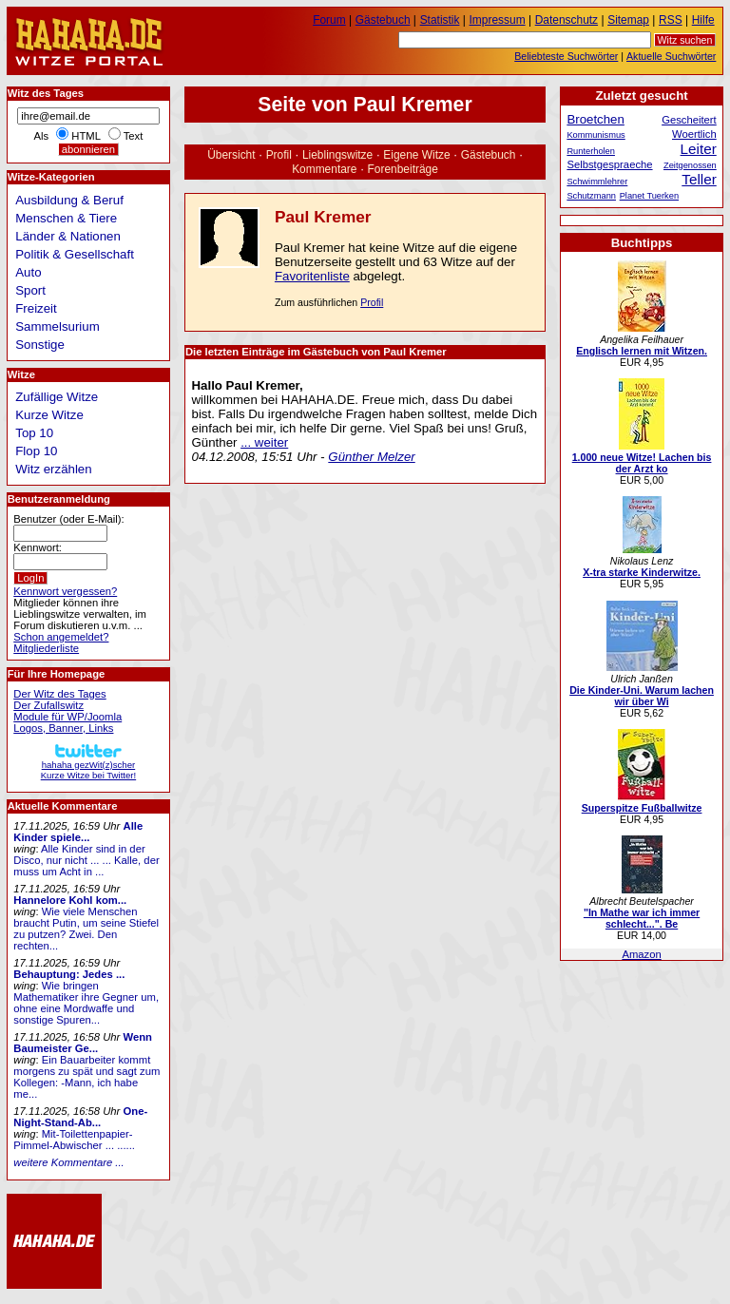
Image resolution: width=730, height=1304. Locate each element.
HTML (85, 136)
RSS (670, 20)
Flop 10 (36, 451)
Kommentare (324, 169)
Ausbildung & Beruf (69, 200)
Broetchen (595, 119)
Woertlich (694, 134)
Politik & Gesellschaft (74, 254)
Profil (279, 155)
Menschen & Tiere (66, 218)
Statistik (440, 20)
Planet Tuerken (649, 196)
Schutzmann (591, 196)
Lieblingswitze (337, 155)
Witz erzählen (53, 469)
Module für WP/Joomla (67, 716)
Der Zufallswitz (48, 705)
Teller (699, 179)
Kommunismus (595, 135)
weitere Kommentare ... (68, 1162)
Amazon (641, 954)
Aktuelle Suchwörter (671, 56)
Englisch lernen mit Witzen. (641, 350)
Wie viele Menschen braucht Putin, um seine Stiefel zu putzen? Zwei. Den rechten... (86, 928)
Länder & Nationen (68, 236)
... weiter (264, 442)
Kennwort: (37, 547)
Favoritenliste (312, 276)
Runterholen (591, 151)
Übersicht (231, 155)
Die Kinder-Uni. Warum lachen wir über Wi (641, 695)
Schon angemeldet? (60, 636)
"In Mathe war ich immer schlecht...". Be (642, 918)
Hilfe (703, 20)
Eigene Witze (416, 155)
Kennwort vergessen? (65, 591)
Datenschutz (566, 20)
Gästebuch (488, 155)
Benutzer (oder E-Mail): (68, 519)
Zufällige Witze (56, 397)
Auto (28, 272)
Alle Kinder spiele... (78, 831)
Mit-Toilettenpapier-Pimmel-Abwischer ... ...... (74, 1139)
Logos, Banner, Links (63, 728)
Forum (329, 20)
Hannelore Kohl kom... (69, 900)
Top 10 (34, 433)
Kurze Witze (49, 415)
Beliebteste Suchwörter (566, 56)
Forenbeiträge (403, 169)
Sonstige (40, 344)
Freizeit (36, 308)
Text (134, 136)
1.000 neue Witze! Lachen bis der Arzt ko (642, 462)
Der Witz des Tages (59, 694)
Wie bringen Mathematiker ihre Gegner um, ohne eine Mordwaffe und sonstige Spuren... (86, 1003)
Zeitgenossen (690, 165)
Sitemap (628, 20)
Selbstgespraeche (609, 164)
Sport (30, 290)
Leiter (699, 149)
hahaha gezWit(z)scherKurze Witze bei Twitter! (88, 764)
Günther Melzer (371, 457)
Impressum (498, 20)
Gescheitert (689, 119)
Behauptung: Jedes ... (69, 974)
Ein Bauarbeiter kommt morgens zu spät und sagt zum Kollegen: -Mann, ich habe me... (86, 1077)
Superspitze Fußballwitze (642, 808)
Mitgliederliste (46, 648)
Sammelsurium (57, 326)
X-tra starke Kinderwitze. (642, 572)
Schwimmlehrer (597, 181)
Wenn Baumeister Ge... (82, 1042)
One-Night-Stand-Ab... (80, 1116)
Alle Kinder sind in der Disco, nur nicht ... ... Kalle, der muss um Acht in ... (86, 860)
